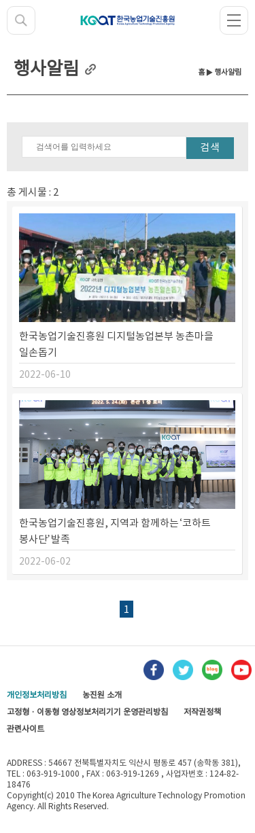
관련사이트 (25, 729)
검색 (210, 148)
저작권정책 (202, 712)
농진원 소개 (102, 695)
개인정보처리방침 (37, 695)
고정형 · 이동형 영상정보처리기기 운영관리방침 (87, 712)
